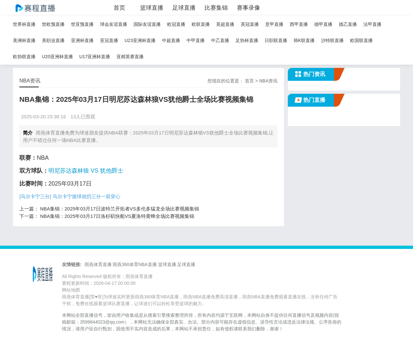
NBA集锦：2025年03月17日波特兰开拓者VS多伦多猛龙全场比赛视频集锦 (119, 208)
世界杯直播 (24, 24)
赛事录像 (248, 8)
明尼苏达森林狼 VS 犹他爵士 (85, 170)
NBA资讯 (268, 80)
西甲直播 (299, 24)
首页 (119, 8)
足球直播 (184, 8)
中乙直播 (220, 40)
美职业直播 (53, 40)
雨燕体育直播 (98, 264)
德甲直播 (323, 24)
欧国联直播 (361, 40)
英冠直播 (250, 24)
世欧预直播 (53, 24)
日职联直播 (276, 40)
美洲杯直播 (24, 40)
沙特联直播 (332, 40)
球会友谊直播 (113, 24)
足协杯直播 (247, 40)
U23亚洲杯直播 (140, 40)
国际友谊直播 (147, 24)
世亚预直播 (82, 24)
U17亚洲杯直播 (94, 56)
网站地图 (71, 290)
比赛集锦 (216, 8)
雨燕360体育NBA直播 (134, 264)
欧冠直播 (176, 24)
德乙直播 (348, 24)
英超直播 (225, 24)
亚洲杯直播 (82, 40)
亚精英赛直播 (130, 56)
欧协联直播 (24, 56)
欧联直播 (201, 24)
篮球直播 (151, 8)
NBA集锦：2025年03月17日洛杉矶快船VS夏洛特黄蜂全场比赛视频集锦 (117, 216)
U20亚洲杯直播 (57, 56)
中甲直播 (195, 40)
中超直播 (171, 40)
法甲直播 (372, 24)
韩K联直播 (304, 40)
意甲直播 (274, 24)
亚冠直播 (109, 40)
